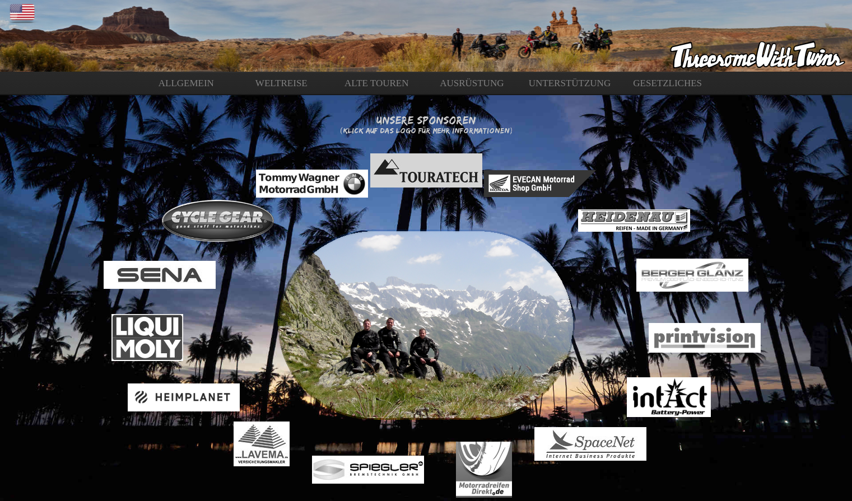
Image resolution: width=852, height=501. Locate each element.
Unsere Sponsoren (426, 120)
